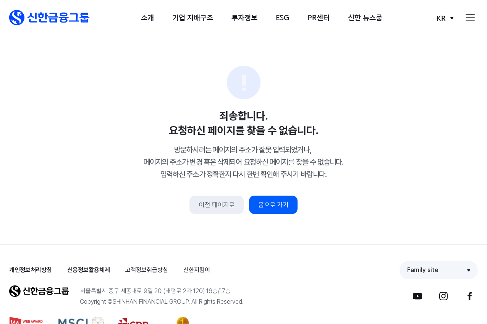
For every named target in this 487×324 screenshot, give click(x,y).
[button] (49, 17)
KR (441, 18)
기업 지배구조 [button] (192, 17)
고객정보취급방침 (146, 270)
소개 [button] (147, 17)
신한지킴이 (196, 270)
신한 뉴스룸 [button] (365, 17)
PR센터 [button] (318, 17)
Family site (422, 270)
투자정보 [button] (244, 17)
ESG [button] (282, 17)
